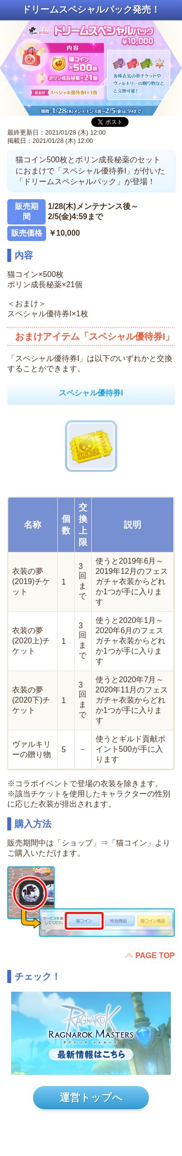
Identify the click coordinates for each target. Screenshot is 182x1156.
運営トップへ (91, 1097)
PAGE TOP (155, 955)
